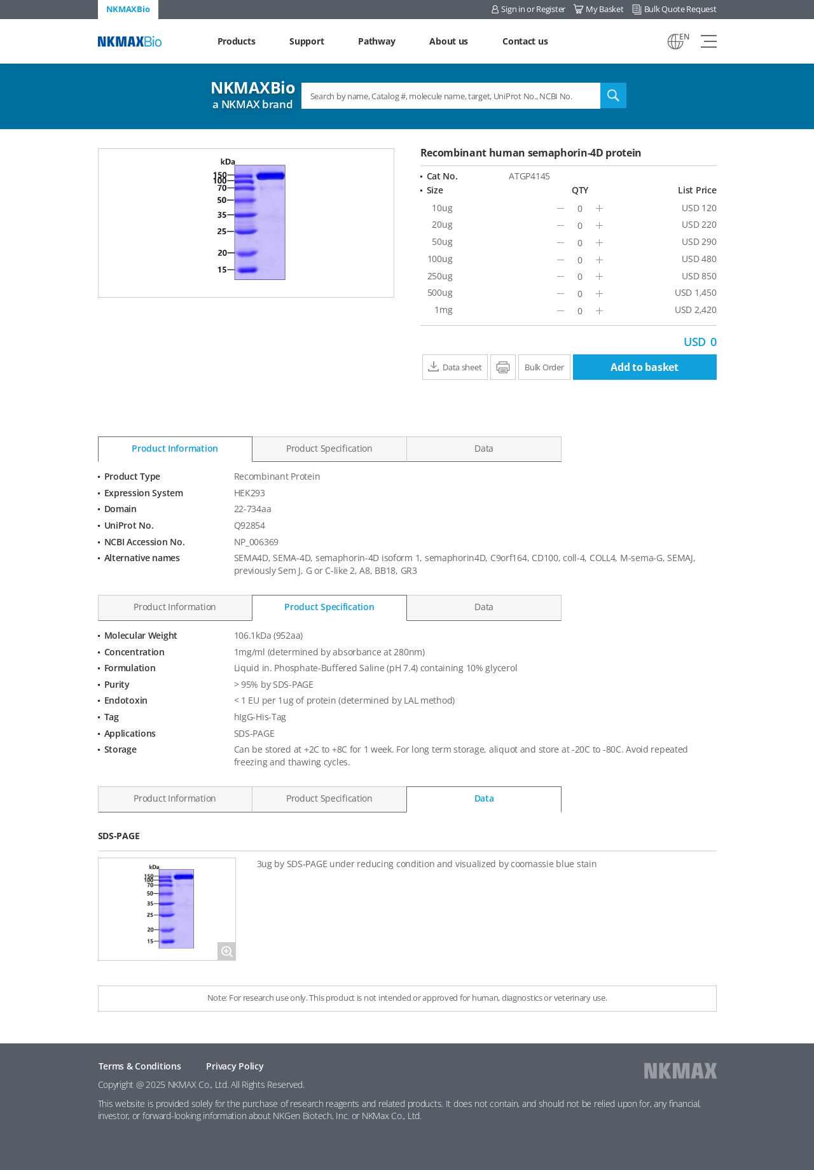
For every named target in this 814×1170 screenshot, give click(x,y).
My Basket (604, 9)
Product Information (175, 448)
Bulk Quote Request (680, 9)
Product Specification (329, 448)
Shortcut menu (0, 0)
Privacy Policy (234, 1066)
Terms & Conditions (140, 1066)
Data (483, 448)
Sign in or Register (533, 9)
